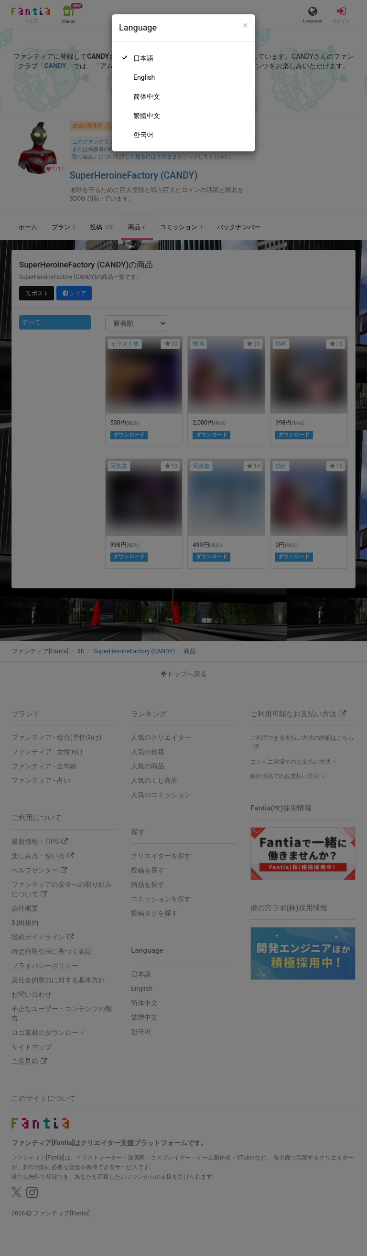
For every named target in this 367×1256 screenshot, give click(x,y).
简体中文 (146, 96)
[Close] (245, 26)
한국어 (143, 134)
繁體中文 (146, 115)
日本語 (143, 58)
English (144, 77)
